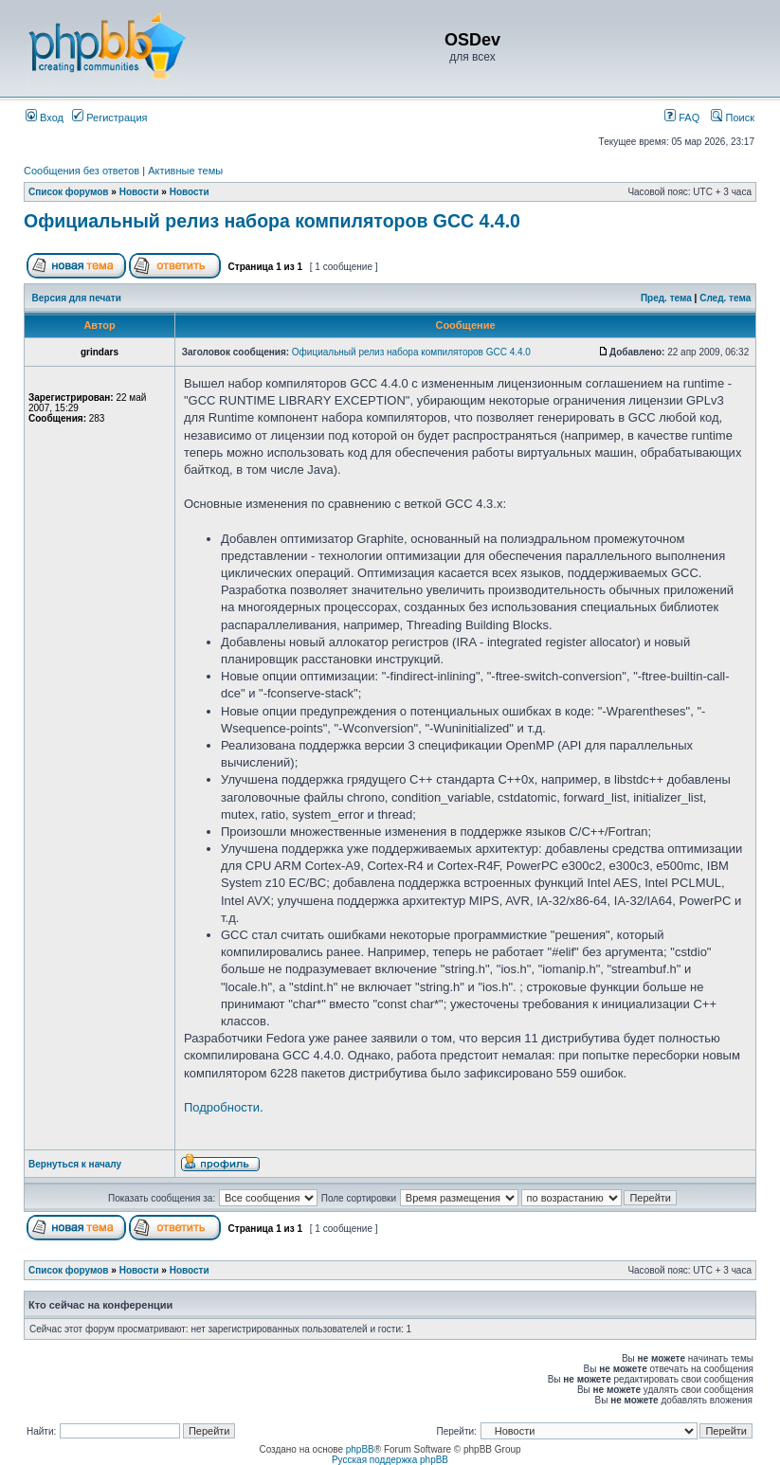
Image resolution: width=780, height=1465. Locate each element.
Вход (44, 117)
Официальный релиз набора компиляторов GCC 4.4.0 (272, 220)
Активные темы (185, 170)
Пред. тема (666, 298)
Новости (139, 192)
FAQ (681, 117)
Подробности (222, 1107)
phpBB (360, 1449)
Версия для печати (76, 298)
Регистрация (109, 117)
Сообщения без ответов (81, 170)
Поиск (732, 117)
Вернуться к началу (74, 1164)
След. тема (725, 298)
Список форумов (68, 192)
